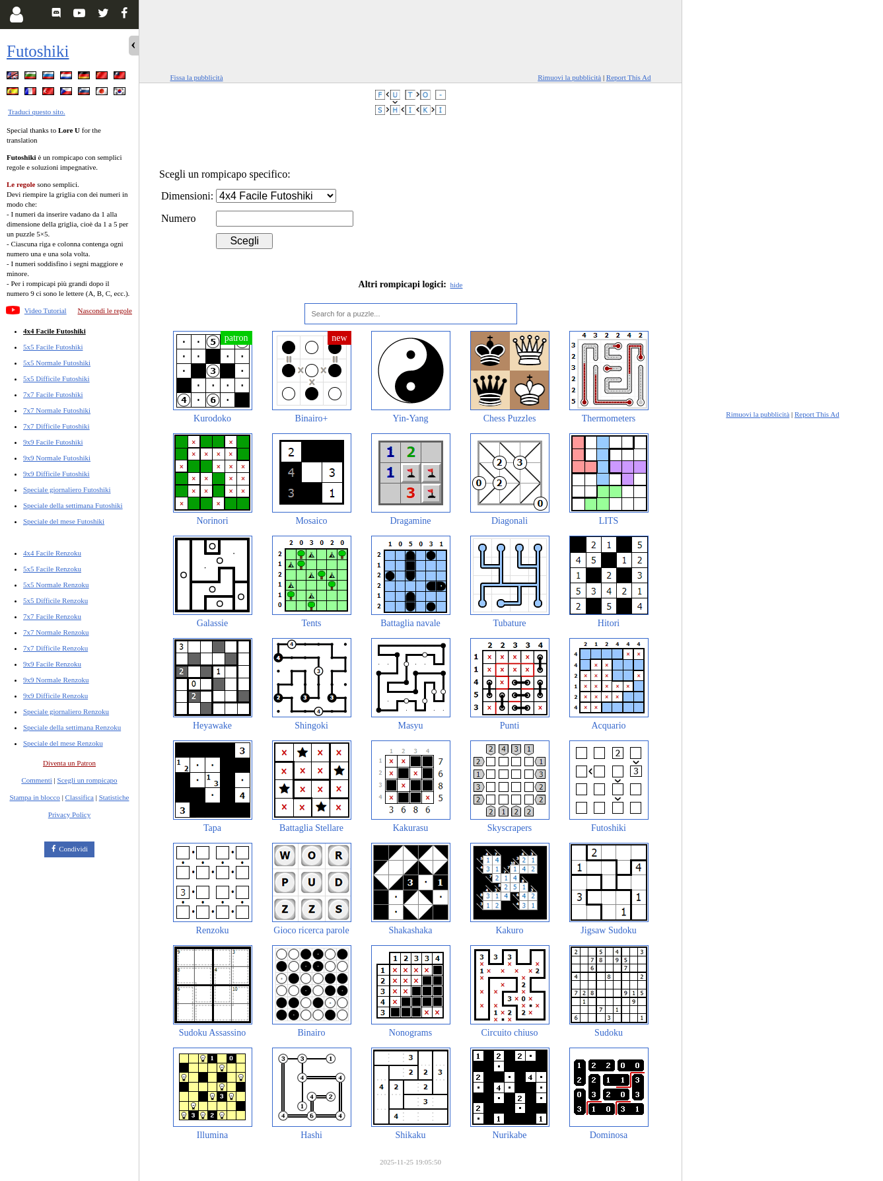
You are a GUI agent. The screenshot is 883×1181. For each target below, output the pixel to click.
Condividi (73, 849)
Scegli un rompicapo (87, 780)
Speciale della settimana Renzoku (72, 727)
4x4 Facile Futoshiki (54, 331)
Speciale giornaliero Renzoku (66, 711)
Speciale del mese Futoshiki (63, 521)
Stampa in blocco (35, 797)
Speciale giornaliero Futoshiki (67, 489)
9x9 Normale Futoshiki (56, 458)
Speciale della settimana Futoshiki (73, 505)
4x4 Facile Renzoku (52, 553)
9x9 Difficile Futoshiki (56, 474)
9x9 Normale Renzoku (56, 680)
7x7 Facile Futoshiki (53, 394)
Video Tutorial (45, 310)
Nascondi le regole (105, 310)
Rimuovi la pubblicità (569, 77)
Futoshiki (38, 51)
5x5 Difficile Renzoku (55, 600)
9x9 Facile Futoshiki (53, 442)
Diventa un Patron (69, 763)
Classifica (79, 797)
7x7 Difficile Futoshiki (56, 426)
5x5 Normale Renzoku (56, 585)
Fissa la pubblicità (196, 77)
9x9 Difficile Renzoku (55, 695)
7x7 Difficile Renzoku (55, 648)
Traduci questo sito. (36, 112)
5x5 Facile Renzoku (52, 569)
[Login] (16, 14)
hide (456, 285)
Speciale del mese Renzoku (63, 743)
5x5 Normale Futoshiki (56, 363)
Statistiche (114, 797)
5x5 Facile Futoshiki (53, 347)
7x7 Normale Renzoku (56, 632)
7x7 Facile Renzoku (52, 616)
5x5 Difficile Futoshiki (56, 378)
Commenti (36, 780)
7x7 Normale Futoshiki (56, 410)
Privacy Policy (69, 814)
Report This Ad (628, 77)
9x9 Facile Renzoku (52, 664)
